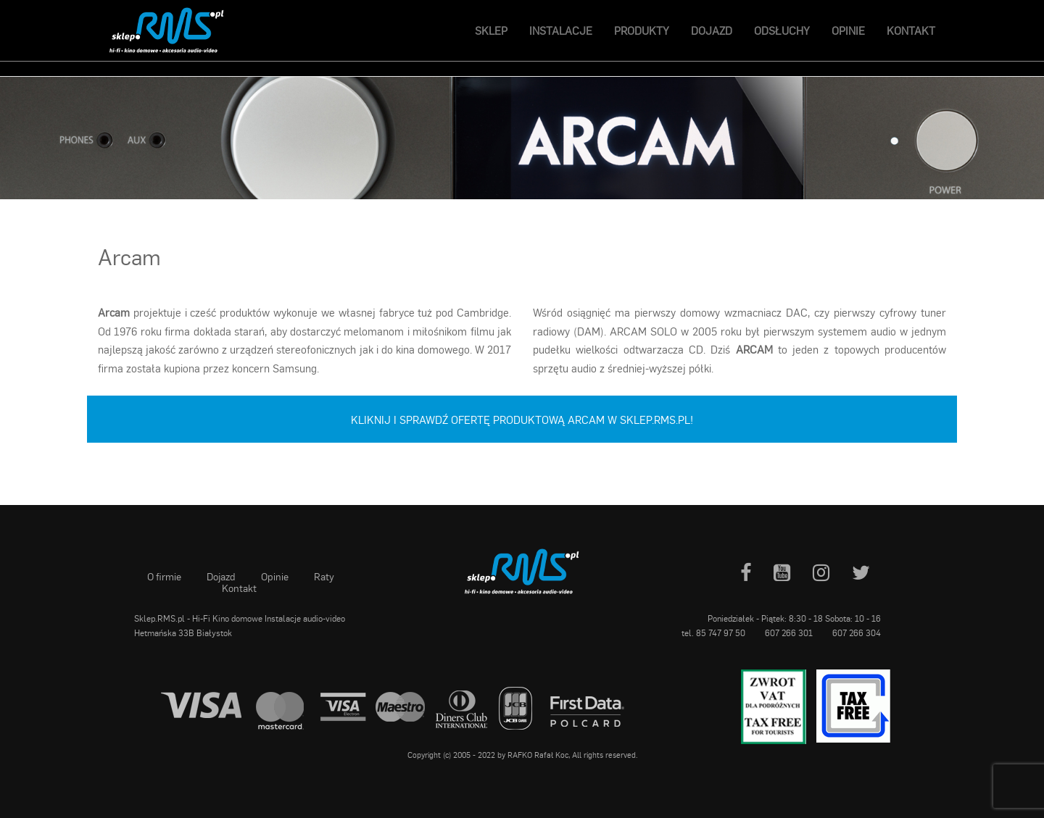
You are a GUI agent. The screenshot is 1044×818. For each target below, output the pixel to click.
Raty (324, 576)
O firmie (164, 576)
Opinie (848, 30)
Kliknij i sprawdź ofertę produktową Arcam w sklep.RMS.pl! (522, 419)
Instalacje (560, 30)
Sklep (491, 30)
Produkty (641, 30)
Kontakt (911, 30)
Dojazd (711, 30)
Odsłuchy (782, 30)
